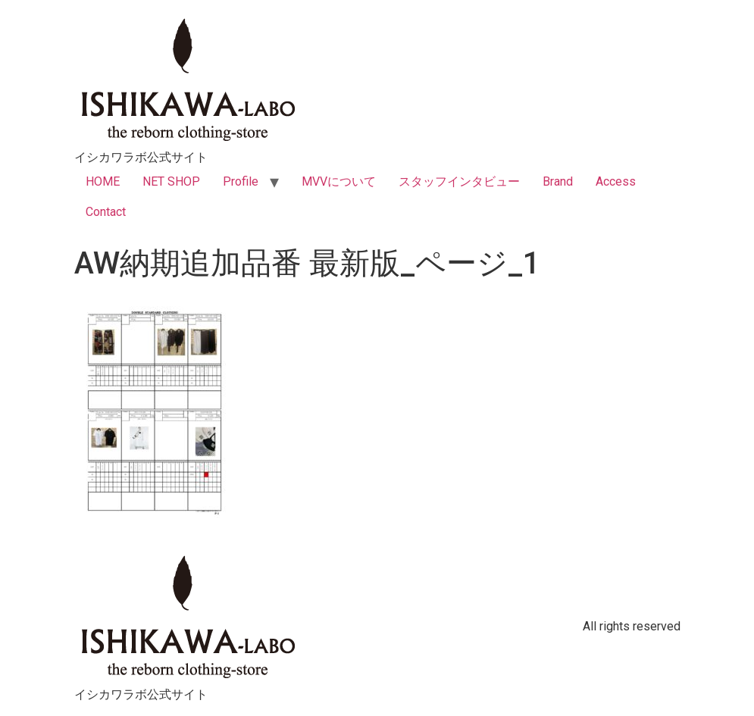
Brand (558, 181)
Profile (240, 181)
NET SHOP (171, 181)
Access (616, 181)
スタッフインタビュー (459, 181)
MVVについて (339, 181)
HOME (103, 181)
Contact (106, 212)
